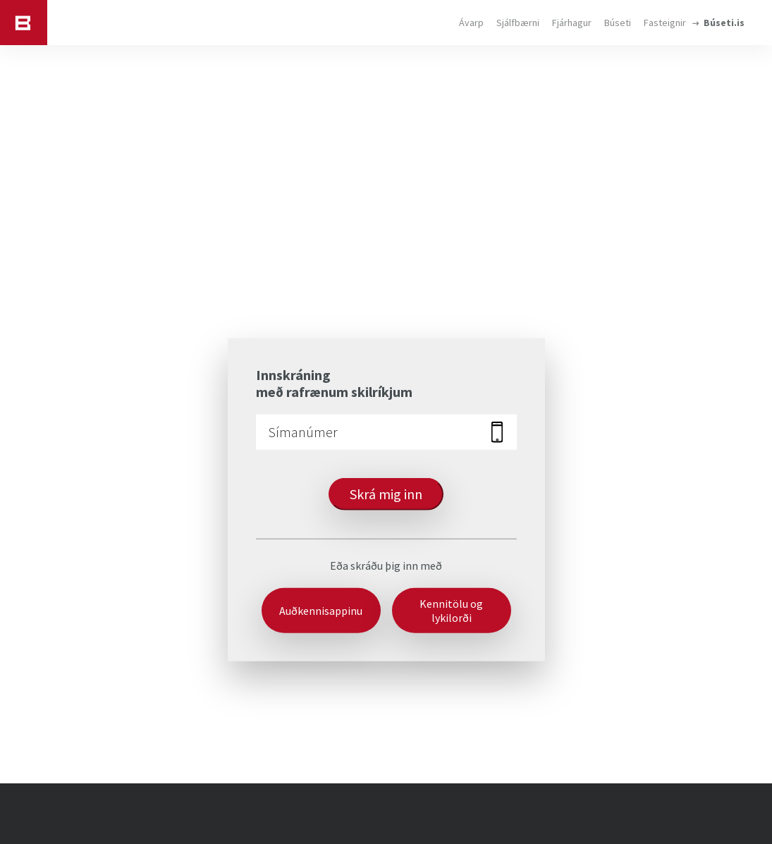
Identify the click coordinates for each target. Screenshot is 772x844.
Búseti (617, 22)
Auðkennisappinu (320, 610)
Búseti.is (724, 22)
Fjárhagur (572, 22)
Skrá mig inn (386, 493)
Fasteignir (665, 22)
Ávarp (471, 22)
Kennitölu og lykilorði (451, 610)
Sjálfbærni (517, 22)
